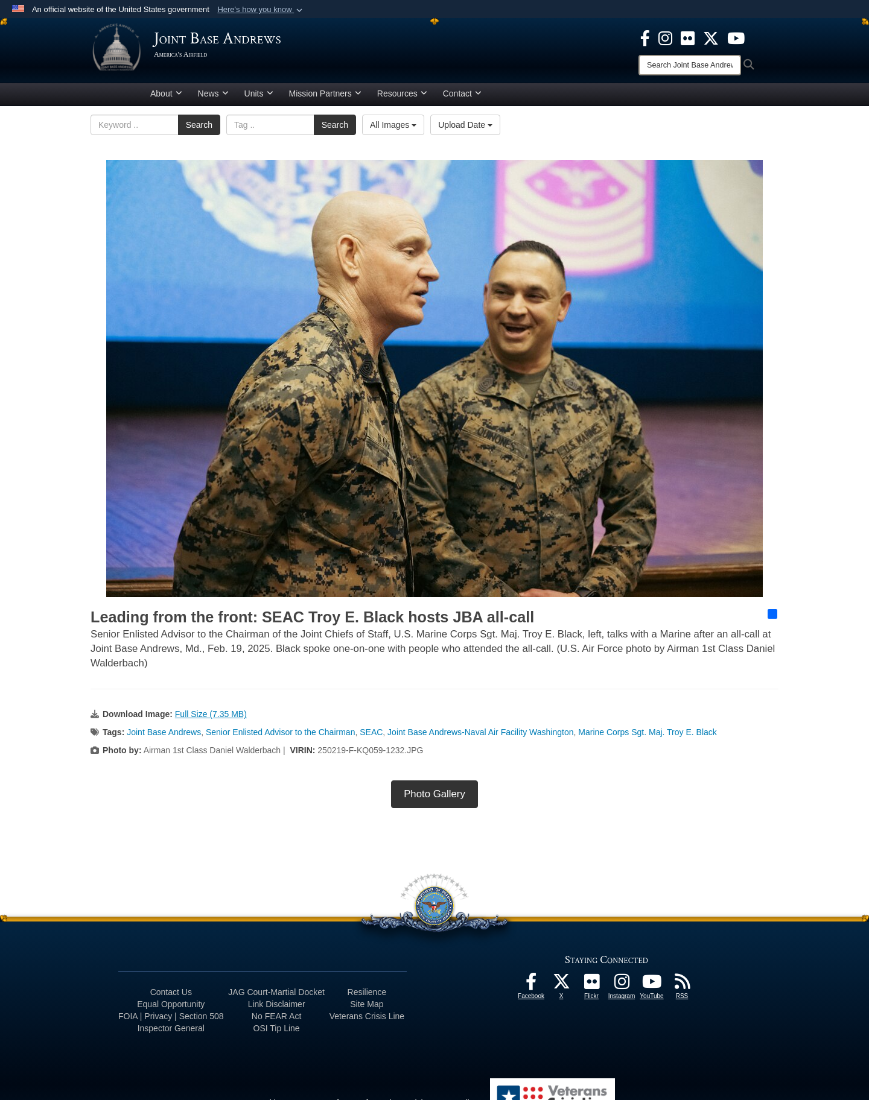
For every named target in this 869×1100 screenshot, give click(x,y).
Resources (402, 98)
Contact (462, 98)
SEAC (371, 737)
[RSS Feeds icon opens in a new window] (682, 989)
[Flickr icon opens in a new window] (688, 37)
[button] (261, 10)
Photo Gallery (434, 798)
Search (199, 129)
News (213, 98)
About (166, 98)
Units (258, 98)
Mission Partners (325, 98)
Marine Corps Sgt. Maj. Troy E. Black (647, 737)
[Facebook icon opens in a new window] (645, 37)
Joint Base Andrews (164, 737)
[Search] (689, 65)
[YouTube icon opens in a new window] (736, 37)
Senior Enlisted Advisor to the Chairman (280, 737)
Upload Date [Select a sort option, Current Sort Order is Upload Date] (465, 129)
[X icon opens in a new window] (711, 37)
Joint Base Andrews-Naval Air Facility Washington (480, 737)
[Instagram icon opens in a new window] (665, 37)
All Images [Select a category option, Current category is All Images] (393, 129)
